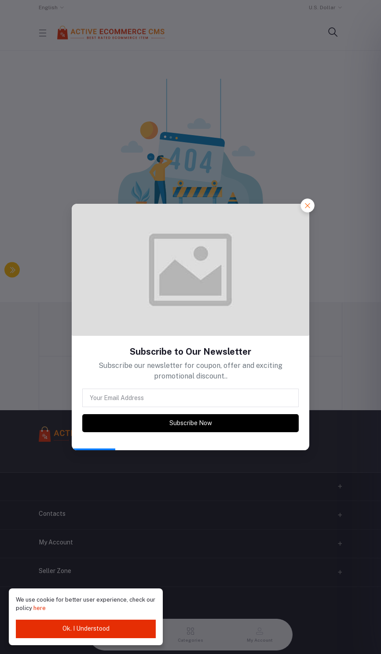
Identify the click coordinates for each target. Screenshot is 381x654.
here (39, 608)
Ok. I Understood (86, 628)
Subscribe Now (190, 422)
